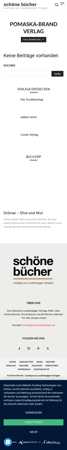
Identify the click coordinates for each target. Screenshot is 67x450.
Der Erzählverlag (32, 99)
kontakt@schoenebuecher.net (38, 325)
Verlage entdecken (33, 89)
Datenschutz (41, 369)
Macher (23, 365)
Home (12, 361)
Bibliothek (52, 365)
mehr (33, 432)
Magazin (37, 365)
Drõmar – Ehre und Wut (23, 213)
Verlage (11, 365)
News (39, 361)
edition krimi (29, 117)
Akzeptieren (33, 422)
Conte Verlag (29, 134)
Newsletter (26, 361)
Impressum (24, 369)
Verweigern (33, 412)
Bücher (50, 361)
